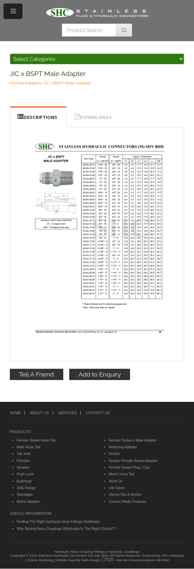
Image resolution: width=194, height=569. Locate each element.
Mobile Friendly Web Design (78, 560)
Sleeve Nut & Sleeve (125, 495)
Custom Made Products (127, 502)
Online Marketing (40, 560)
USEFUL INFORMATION (31, 513)
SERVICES (67, 413)
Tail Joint (24, 454)
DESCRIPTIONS (40, 117)
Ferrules (23, 461)
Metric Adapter (28, 502)
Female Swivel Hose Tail (36, 440)
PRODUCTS (20, 432)
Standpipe (25, 495)
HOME (15, 413)
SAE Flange (26, 488)
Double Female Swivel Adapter (133, 461)
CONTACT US (98, 413)
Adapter (32, 83)
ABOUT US (39, 413)
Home (16, 83)
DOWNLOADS (96, 117)
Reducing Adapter (123, 447)
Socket (114, 454)
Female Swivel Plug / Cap (129, 467)
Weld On (115, 481)
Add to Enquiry (100, 374)
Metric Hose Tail (121, 474)
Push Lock (25, 474)
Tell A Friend (36, 374)
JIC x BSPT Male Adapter (48, 73)
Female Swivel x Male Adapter (133, 440)
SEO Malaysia (173, 555)
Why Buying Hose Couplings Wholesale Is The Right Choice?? (66, 529)
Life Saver (117, 488)
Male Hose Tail (28, 447)
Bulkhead (24, 481)
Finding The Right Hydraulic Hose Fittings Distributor (58, 522)
